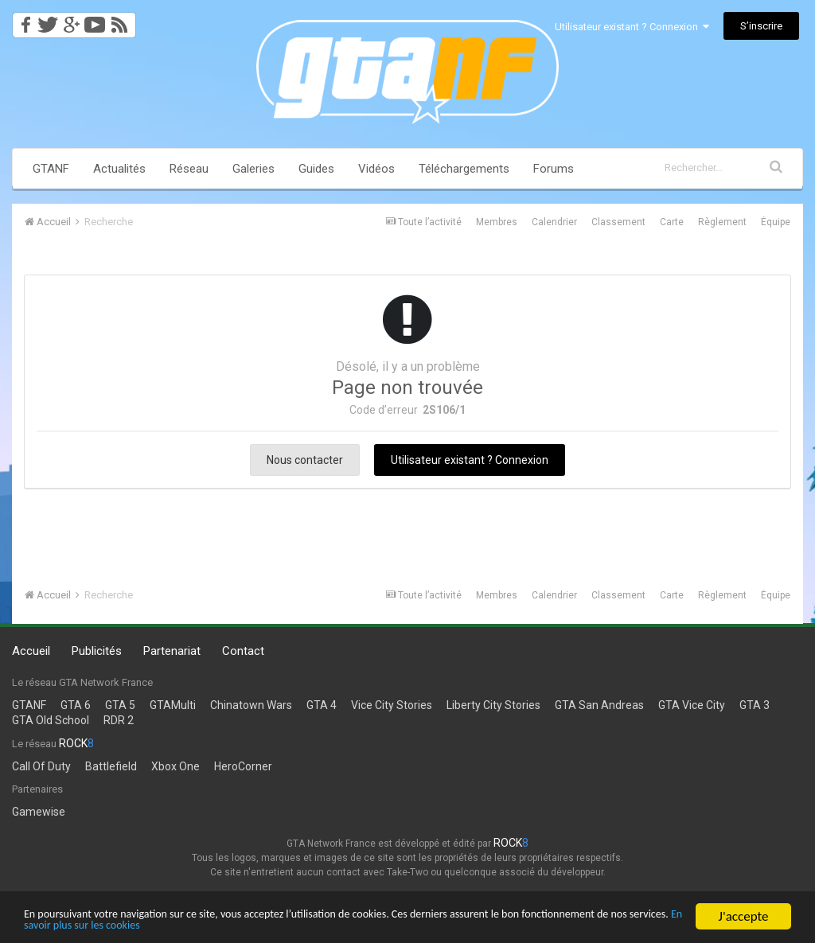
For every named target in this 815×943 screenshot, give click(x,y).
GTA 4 (321, 705)
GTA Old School (50, 720)
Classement (618, 222)
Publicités (97, 651)
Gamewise (38, 811)
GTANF (51, 169)
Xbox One (175, 766)
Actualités (119, 169)
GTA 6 (75, 705)
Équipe (775, 222)
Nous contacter (305, 460)
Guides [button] (316, 169)
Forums (553, 169)
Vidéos (376, 169)
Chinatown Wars (251, 705)
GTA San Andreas (599, 705)
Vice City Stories (391, 705)
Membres (496, 222)
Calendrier (554, 222)
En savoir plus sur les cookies (284, 925)
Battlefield (111, 766)
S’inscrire (761, 26)
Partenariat (172, 651)
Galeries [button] (253, 169)
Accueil (31, 651)
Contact (243, 651)
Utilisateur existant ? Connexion (632, 27)
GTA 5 (120, 705)
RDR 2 (118, 720)
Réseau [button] (189, 169)
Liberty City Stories (493, 705)
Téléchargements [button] (464, 169)
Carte (672, 222)
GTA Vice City (691, 705)
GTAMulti (173, 705)
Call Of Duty (41, 766)
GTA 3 (754, 705)
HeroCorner (243, 766)
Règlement (722, 222)
